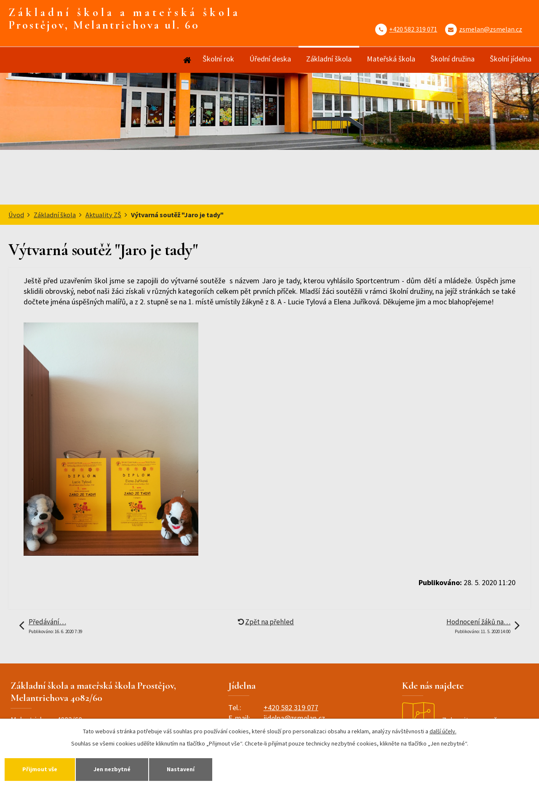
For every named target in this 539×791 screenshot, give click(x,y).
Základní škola (329, 59)
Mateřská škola (391, 59)
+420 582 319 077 (291, 707)
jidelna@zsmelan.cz (294, 718)
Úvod (186, 60)
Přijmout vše (39, 769)
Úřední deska (270, 59)
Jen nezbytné (112, 769)
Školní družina (452, 59)
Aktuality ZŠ (103, 214)
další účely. (443, 731)
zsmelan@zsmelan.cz (490, 29)
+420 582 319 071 (413, 29)
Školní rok (218, 59)
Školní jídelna (510, 59)
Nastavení (181, 769)
